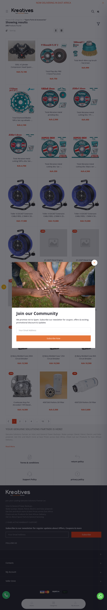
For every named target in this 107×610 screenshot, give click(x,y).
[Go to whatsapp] (100, 596)
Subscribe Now (53, 338)
